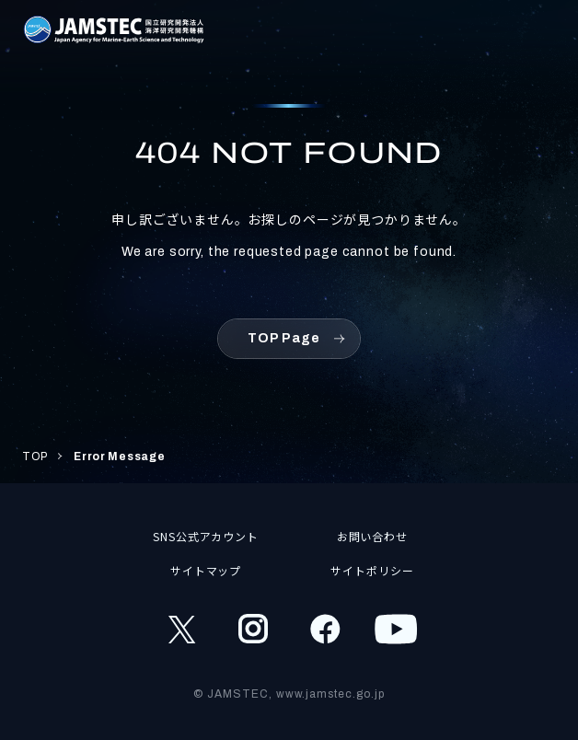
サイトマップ (206, 570)
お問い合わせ (373, 536)
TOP (35, 456)
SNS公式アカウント (206, 536)
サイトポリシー (372, 570)
